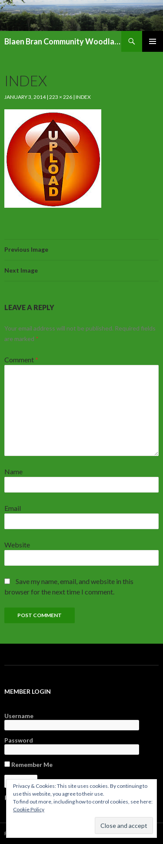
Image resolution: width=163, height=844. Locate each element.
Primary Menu (152, 41)
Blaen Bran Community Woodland (62, 41)
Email (12, 508)
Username (18, 715)
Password (18, 740)
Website (17, 544)
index (83, 97)
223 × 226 (60, 97)
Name (13, 471)
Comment (21, 359)
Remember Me (28, 764)
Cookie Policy (28, 809)
